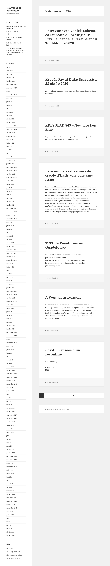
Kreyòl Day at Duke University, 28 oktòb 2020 (71, 81)
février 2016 (10, 491)
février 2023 (10, 202)
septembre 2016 (11, 467)
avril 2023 (9, 195)
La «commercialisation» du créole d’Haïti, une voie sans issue (69, 175)
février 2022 (10, 243)
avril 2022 (9, 236)
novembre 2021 (11, 253)
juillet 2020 (10, 308)
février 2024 (10, 160)
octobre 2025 (10, 91)
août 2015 (9, 511)
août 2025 (9, 98)
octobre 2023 (10, 174)
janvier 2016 (10, 494)
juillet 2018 (10, 391)
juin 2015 (9, 518)
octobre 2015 (10, 504)
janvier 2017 (10, 453)
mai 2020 (9, 315)
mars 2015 (9, 529)
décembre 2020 (11, 291)
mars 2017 (9, 446)
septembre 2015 (11, 508)
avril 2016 (9, 484)
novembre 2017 (11, 418)
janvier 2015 (10, 535)
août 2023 (9, 181)
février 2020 (10, 325)
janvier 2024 (10, 164)
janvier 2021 (10, 288)
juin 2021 (9, 270)
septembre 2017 (11, 425)
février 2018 (10, 408)
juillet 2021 (10, 267)
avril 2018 (9, 401)
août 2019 (9, 346)
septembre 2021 (11, 260)
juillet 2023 (10, 184)
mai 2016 (9, 480)
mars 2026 (9, 74)
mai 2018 (9, 398)
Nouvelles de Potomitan (13, 9)
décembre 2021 (11, 250)
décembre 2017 (11, 415)
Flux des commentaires (14, 555)
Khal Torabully (51, 362)
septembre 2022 (11, 219)
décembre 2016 (11, 456)
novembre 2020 (11, 294)
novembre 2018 (11, 377)
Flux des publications (13, 552)
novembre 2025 (11, 88)
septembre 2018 (11, 384)
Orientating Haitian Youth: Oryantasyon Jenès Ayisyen (74, 189)
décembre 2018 (11, 374)
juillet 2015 (10, 515)
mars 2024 (9, 157)
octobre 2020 (10, 298)
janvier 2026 (10, 81)
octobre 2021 (10, 257)
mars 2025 (9, 115)
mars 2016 (9, 487)
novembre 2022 (11, 212)
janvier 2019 (10, 370)
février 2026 (10, 78)
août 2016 (9, 470)
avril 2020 (9, 319)
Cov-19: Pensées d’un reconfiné (62, 352)
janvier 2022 (10, 246)
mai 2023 (9, 191)
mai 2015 (9, 522)
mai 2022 (9, 233)
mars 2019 (9, 363)
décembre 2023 (11, 167)
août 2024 (9, 140)
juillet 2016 (10, 474)
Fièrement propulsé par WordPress (57, 409)
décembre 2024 (11, 126)
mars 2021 (9, 281)
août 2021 (9, 263)
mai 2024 (9, 150)
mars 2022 (9, 239)
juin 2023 (9, 188)
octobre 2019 (10, 339)
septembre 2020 (11, 301)
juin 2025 (9, 105)
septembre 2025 (11, 95)
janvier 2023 (10, 205)
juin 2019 (9, 353)
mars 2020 (9, 322)
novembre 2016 (11, 460)
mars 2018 (9, 405)
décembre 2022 (11, 208)
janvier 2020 (10, 329)
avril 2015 (9, 525)
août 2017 (9, 429)
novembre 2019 (11, 336)
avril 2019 (9, 360)
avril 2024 (9, 153)
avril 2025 (9, 112)
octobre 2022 (10, 215)
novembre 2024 (11, 129)
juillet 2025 (10, 102)
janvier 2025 (10, 122)
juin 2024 (9, 146)
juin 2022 (9, 229)
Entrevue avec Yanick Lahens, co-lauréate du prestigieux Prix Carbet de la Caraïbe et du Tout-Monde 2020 (71, 36)
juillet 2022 (10, 226)
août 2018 (9, 387)
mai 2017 (9, 439)
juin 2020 (9, 312)
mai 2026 (9, 67)
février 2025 (10, 119)
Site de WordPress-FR (13, 558)
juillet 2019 (10, 350)
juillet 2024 (10, 143)
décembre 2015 (11, 498)
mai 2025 (9, 109)
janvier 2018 (10, 412)
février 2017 (10, 449)
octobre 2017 (10, 422)
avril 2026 (9, 71)
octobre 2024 (10, 133)
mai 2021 (9, 274)
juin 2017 (9, 436)
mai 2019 (9, 356)
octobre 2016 (10, 463)
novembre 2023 (11, 171)
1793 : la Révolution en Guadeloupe (64, 245)
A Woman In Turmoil (63, 297)
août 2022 (9, 222)
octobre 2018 (10, 381)
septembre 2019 (11, 343)
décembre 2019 (11, 332)
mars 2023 (9, 198)
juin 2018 (9, 394)
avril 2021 (9, 277)
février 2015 (10, 532)
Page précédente (41, 395)
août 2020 (9, 305)
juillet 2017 (10, 432)
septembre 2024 (11, 136)
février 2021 (10, 284)
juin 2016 (9, 477)
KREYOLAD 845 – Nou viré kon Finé (70, 127)
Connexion (9, 548)
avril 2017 (9, 443)
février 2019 (10, 367)
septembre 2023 (11, 177)
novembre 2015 (11, 501)
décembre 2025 (11, 84)
